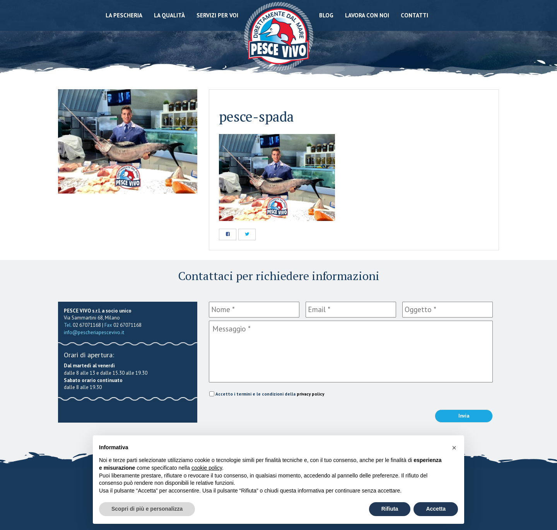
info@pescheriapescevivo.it (94, 332)
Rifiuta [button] (389, 509)
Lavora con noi (367, 15)
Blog (326, 15)
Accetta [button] (436, 509)
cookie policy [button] (206, 468)
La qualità (169, 15)
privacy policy (310, 394)
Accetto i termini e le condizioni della (269, 394)
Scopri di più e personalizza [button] (147, 509)
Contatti (414, 15)
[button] (454, 448)
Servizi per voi (217, 15)
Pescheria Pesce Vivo (278, 35)
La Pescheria (124, 15)
